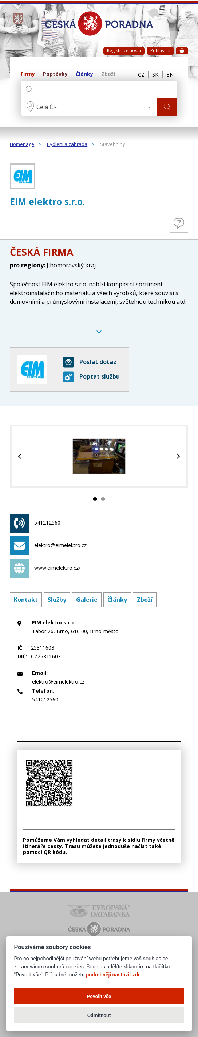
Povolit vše (99, 996)
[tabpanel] (99, 456)
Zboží (108, 74)
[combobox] (89, 107)
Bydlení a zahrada (67, 144)
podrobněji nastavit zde (113, 975)
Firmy (28, 74)
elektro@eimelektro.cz (48, 545)
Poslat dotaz (89, 362)
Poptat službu (91, 376)
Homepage (22, 144)
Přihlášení (160, 50)
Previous (21, 456)
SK (155, 74)
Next (177, 456)
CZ (141, 74)
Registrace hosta (124, 50)
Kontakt (26, 600)
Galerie (87, 600)
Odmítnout (99, 1015)
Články (84, 74)
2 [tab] (103, 499)
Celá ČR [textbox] (46, 107)
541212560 (35, 523)
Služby (57, 600)
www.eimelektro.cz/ (45, 568)
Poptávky (55, 74)
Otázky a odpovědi (179, 223)
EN (170, 74)
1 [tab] (95, 499)
